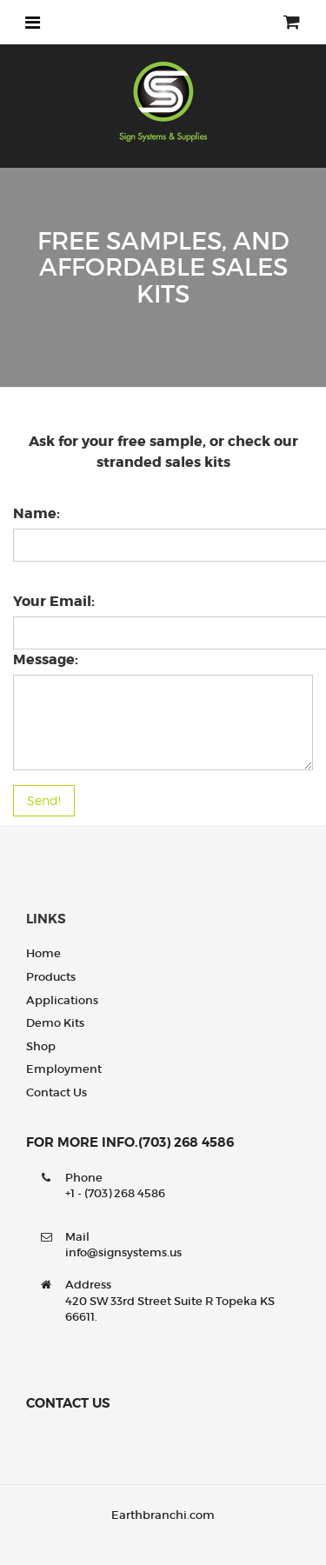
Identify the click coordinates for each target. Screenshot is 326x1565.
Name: (36, 513)
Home (43, 953)
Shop (41, 1046)
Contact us (56, 1092)
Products (51, 976)
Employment (64, 1069)
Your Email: (54, 601)
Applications (62, 1000)
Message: (45, 659)
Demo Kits (55, 1023)
